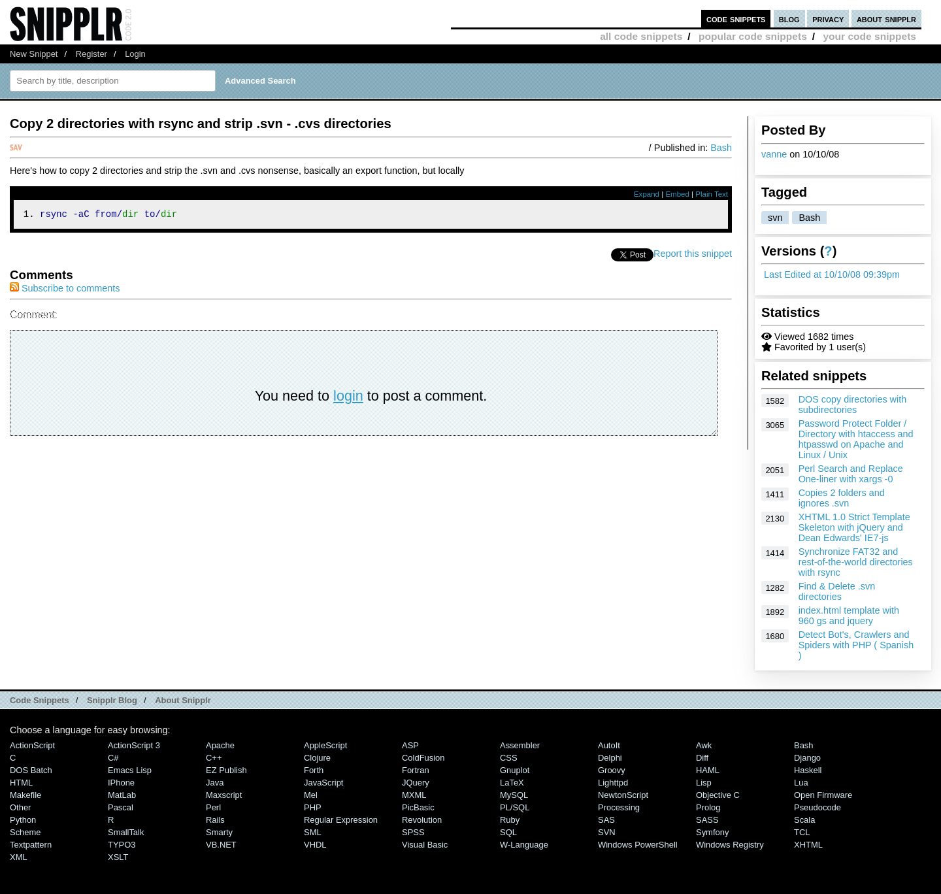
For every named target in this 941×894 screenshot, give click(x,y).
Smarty (219, 832)
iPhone (121, 782)
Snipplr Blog (112, 700)
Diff (702, 758)
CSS (509, 758)
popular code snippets (753, 36)
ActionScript (32, 745)
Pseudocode (817, 807)
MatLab (122, 795)
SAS (606, 820)
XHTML (808, 845)
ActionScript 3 (134, 745)
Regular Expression (341, 820)
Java (214, 782)
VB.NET (221, 845)
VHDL (315, 845)
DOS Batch (31, 770)
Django (807, 758)
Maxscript (224, 795)
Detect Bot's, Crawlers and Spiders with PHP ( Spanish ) (856, 645)
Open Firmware (823, 795)
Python (23, 820)
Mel (311, 795)
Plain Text (711, 194)
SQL (508, 832)
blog (789, 18)
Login (135, 54)
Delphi (610, 758)
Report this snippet (692, 255)
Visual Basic (425, 845)
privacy (828, 18)
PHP (313, 807)
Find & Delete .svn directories (837, 591)
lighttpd (613, 782)
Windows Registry (730, 845)
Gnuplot (514, 770)
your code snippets (869, 36)
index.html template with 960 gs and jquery (849, 615)
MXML (414, 795)
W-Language (524, 845)
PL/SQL (514, 807)
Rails (215, 820)
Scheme (25, 832)
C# (113, 758)
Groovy (611, 770)
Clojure (317, 758)
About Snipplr (183, 700)
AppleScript (325, 745)
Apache (220, 745)
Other (20, 807)
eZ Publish (226, 770)
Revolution (422, 820)
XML (18, 857)
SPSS (413, 832)
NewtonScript (623, 795)
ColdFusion (423, 758)
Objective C (718, 795)
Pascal (120, 807)
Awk (704, 745)
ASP (410, 745)
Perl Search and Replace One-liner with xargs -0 (851, 473)
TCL (802, 832)
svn (775, 217)
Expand (646, 194)
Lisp (704, 782)
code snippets (736, 18)
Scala (804, 820)
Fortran (415, 770)
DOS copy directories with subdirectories (853, 404)
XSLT (118, 857)
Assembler (520, 745)
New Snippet (34, 54)
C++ (214, 758)
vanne (774, 154)
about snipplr (886, 18)
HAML (707, 770)
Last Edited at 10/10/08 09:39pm (832, 274)
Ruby (510, 820)
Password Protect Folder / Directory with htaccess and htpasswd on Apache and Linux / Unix (856, 439)
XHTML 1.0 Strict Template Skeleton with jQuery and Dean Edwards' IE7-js (854, 527)
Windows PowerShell (638, 845)
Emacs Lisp (130, 770)
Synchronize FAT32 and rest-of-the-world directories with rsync (856, 562)
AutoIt (609, 745)
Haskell (807, 770)
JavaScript (323, 782)
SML (313, 832)
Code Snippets (39, 700)
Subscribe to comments (65, 290)
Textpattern (31, 845)
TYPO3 (121, 845)
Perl (213, 807)
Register (91, 54)
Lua (801, 782)
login (348, 397)
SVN (607, 832)
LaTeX (512, 782)
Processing (619, 807)
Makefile (25, 795)
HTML (21, 782)
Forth (313, 770)
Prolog (708, 807)
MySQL (514, 795)
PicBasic (418, 807)
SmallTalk (126, 832)
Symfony (712, 832)
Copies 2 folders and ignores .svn (842, 498)
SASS (707, 820)
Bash (809, 217)
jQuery (415, 782)
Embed (677, 194)
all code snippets (641, 36)
